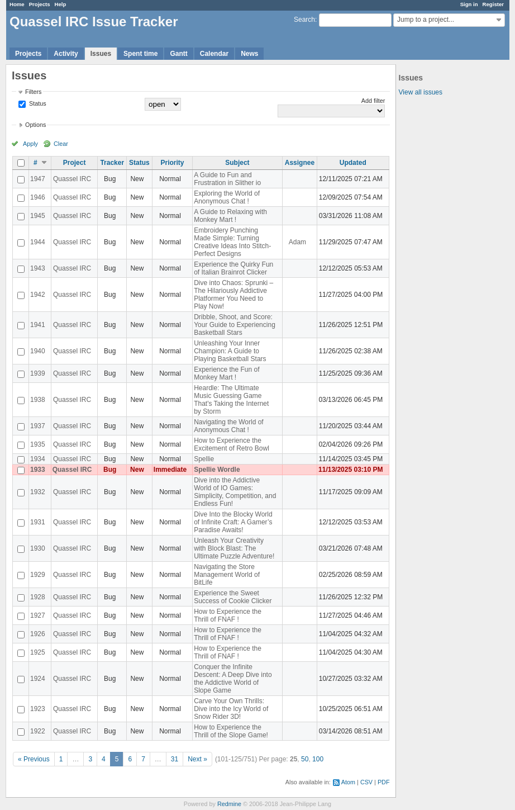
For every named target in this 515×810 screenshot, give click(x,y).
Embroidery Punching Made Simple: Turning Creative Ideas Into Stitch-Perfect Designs (232, 242)
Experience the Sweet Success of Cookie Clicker (232, 597)
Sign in (469, 4)
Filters (33, 91)
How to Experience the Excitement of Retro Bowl (231, 444)
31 (174, 759)
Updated (353, 163)
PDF (384, 782)
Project (74, 163)
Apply (30, 143)
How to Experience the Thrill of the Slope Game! (231, 731)
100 (317, 759)
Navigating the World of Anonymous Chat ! (229, 426)
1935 (37, 444)
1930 (37, 548)
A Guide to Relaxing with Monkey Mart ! (230, 216)
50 (304, 759)
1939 (37, 373)
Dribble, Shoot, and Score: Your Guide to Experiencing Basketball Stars (234, 325)
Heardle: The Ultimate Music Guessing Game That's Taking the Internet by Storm (231, 399)
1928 (37, 597)
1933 (37, 469)
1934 (37, 459)
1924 (37, 679)
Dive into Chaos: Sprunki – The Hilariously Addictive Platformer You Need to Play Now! (233, 294)
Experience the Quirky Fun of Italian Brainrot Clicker (233, 268)
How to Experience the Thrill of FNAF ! (227, 615)
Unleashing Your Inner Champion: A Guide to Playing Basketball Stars (230, 351)
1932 (37, 492)
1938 (37, 400)
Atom (348, 782)
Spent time (140, 54)
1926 (37, 634)
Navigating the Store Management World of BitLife (227, 574)
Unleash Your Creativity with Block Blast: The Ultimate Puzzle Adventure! (234, 548)
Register (493, 4)
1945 (37, 216)
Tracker (112, 163)
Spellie (204, 459)
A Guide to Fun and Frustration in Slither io (227, 179)
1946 (37, 197)
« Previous (34, 759)
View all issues (420, 92)
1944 (37, 242)
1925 (37, 652)
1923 (37, 709)
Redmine (229, 803)
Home (17, 4)
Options (35, 124)
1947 (37, 179)
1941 (37, 325)
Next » (197, 759)
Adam (297, 242)
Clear (61, 143)
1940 (37, 351)
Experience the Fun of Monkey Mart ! (226, 373)
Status (36, 103)
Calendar (214, 54)
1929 (37, 575)
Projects (39, 4)
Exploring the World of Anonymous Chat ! (227, 197)
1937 (37, 426)
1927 (37, 615)
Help (60, 4)
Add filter (373, 100)
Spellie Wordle (217, 469)
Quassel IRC (72, 179)
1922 (37, 731)
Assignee (299, 163)
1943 (37, 268)
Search (304, 19)
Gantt (178, 54)
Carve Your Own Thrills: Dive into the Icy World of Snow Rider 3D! (231, 709)
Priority (172, 163)
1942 (37, 295)
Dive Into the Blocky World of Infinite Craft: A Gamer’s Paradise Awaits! (233, 522)
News (249, 54)
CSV (366, 782)
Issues (100, 54)
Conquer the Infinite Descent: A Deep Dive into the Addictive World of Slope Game (232, 678)
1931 (37, 522)
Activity (66, 54)
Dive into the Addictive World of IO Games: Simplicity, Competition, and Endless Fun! (235, 492)
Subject (237, 163)
